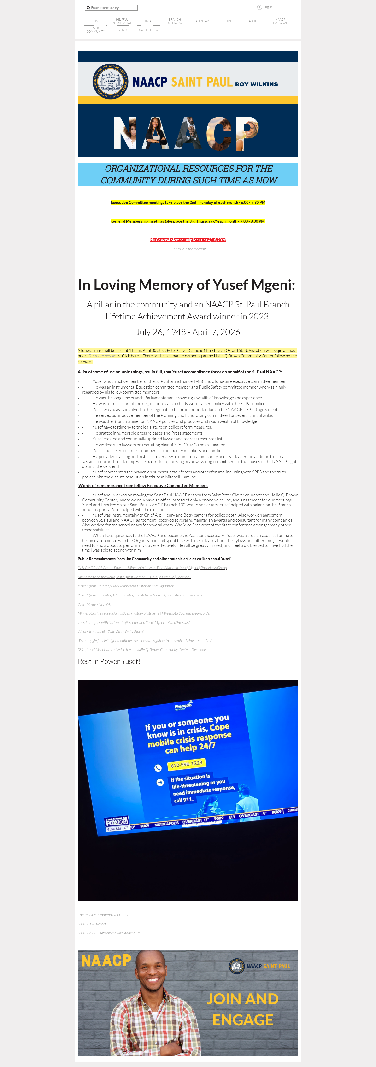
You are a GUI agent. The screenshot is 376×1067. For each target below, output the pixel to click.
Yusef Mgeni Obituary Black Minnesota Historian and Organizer (125, 586)
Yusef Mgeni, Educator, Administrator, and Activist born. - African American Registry (140, 595)
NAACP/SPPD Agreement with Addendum (109, 933)
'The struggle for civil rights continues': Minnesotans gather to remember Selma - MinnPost (145, 641)
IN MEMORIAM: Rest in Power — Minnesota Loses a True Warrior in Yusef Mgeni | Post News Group (152, 568)
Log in (268, 7)
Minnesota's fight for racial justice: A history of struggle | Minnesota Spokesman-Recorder (144, 613)
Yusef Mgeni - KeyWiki (95, 604)
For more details (102, 356)
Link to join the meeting (188, 249)
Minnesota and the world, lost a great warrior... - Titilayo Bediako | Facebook (134, 577)
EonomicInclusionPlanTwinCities (103, 915)
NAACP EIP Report (92, 924)
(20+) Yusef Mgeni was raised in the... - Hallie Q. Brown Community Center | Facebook (142, 650)
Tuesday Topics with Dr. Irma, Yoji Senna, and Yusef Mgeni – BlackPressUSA (134, 622)
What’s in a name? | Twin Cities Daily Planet (111, 632)
